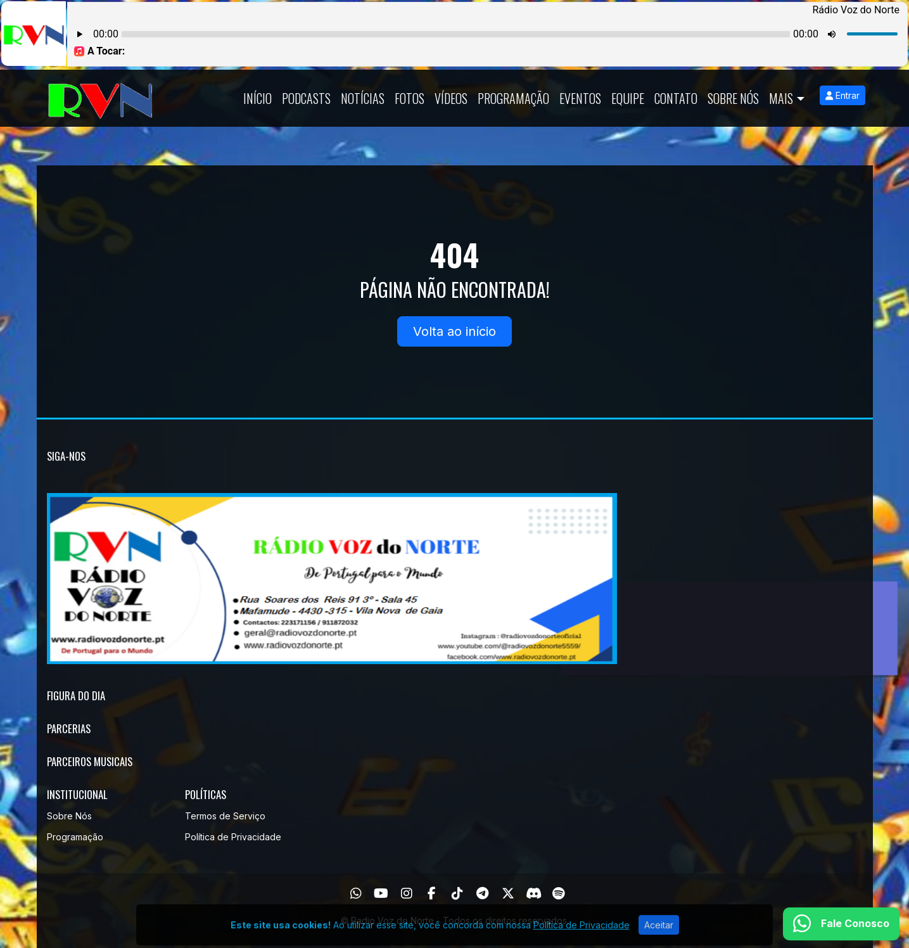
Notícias (363, 98)
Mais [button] (781, 98)
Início (257, 98)
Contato (675, 98)
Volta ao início (454, 331)
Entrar (842, 95)
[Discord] (534, 893)
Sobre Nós (733, 98)
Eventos (580, 98)
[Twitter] (508, 893)
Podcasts (306, 98)
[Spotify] (558, 893)
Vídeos (451, 98)
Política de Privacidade (233, 836)
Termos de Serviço (225, 815)
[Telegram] (482, 893)
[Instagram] (406, 893)
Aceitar (658, 937)
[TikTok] (457, 893)
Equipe (627, 98)
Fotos (409, 98)
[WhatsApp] (356, 893)
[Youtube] (381, 893)
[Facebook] (432, 893)
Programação (513, 98)
